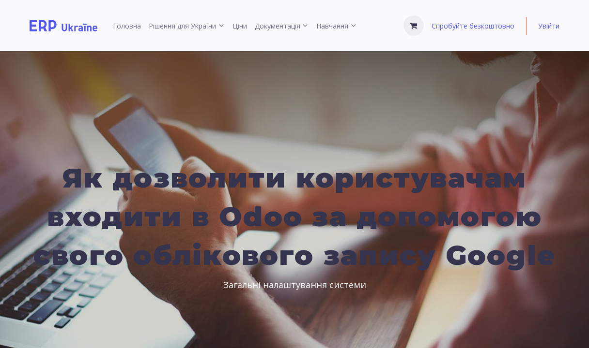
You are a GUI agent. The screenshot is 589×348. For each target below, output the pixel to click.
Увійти (548, 25)
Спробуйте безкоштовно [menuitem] (473, 25)
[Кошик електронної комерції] (413, 25)
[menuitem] (127, 26)
